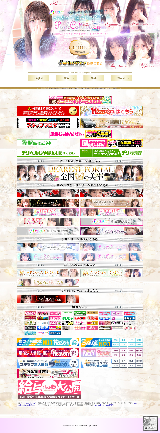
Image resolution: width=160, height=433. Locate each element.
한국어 (121, 77)
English (38, 77)
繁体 (93, 77)
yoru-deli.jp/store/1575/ (104, 405)
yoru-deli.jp (30, 403)
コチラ (75, 52)
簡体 (66, 77)
